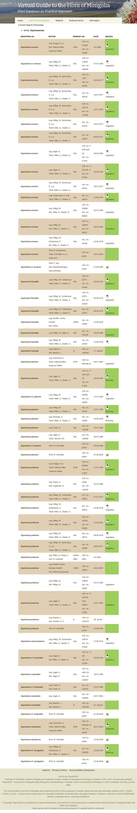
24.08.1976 (98, 508)
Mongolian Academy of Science (92, 794)
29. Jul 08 (98, 619)
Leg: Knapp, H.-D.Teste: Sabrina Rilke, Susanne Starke (57, 467)
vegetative (110, 212)
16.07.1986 (98, 674)
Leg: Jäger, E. (54, 696)
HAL (75, 64)
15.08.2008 (98, 761)
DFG (58, 791)
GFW (75, 47)
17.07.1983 (98, 397)
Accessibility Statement (82, 770)
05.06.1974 (98, 282)
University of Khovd (114, 794)
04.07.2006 (98, 254)
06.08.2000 (98, 568)
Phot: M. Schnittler (56, 446)
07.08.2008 (98, 455)
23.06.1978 (98, 419)
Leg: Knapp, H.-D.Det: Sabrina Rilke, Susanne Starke (56, 47)
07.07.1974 (98, 497)
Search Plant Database (39, 20)
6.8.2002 (97, 557)
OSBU (76, 322)
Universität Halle (71, 794)
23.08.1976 (98, 241)
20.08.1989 (98, 333)
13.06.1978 (98, 197)
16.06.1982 (98, 172)
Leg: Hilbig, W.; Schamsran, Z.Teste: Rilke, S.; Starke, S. (60, 508)
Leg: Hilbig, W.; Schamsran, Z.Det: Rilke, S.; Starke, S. (59, 241)
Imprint (46, 770)
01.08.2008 (98, 628)
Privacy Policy (59, 770)
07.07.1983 (98, 64)
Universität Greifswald (54, 794)
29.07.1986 (98, 437)
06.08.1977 (98, 137)
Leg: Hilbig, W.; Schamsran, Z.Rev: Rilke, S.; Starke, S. (59, 750)
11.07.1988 (98, 467)
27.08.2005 (98, 267)
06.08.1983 (98, 227)
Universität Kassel (62, 797)
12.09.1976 (98, 342)
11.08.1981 (98, 522)
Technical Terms (76, 20)
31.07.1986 (98, 484)
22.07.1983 (98, 583)
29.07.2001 (98, 696)
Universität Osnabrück (80, 797)
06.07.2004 (98, 362)
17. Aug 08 (98, 351)
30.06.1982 (98, 658)
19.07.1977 (98, 95)
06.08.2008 (98, 446)
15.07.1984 (98, 428)
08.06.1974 (98, 311)
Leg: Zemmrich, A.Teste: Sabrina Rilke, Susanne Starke (57, 362)
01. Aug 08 (98, 705)
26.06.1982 (98, 153)
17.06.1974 (98, 641)
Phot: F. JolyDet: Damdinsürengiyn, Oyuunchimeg (58, 267)
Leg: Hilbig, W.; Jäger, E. (59, 333)
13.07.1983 (98, 409)
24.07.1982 (98, 603)
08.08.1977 (98, 80)
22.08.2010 (98, 322)
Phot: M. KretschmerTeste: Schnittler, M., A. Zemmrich (58, 254)
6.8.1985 (97, 47)
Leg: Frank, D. (55, 428)
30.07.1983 (98, 210)
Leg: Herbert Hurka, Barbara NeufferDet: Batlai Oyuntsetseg (58, 568)
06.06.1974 (98, 298)
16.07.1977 (98, 124)
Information (94, 20)
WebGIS (59, 20)
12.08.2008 (98, 739)
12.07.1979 (98, 109)
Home (20, 20)
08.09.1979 (98, 535)
